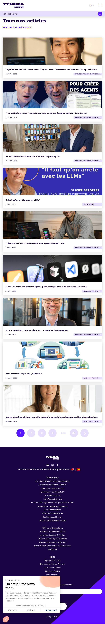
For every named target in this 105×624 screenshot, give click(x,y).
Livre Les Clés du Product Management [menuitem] (52, 481)
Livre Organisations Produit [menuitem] (52, 488)
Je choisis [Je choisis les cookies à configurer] (31, 610)
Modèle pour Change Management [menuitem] (53, 506)
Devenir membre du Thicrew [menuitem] (52, 564)
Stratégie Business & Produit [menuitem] (52, 535)
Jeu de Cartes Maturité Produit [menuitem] (52, 520)
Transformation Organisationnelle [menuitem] (52, 538)
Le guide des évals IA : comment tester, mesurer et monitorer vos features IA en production (51, 69)
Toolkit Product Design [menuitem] (52, 517)
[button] (5, 619)
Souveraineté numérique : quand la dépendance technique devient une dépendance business (51, 417)
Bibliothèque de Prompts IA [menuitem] (52, 492)
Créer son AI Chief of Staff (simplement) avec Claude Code (34, 243)
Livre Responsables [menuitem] (52, 510)
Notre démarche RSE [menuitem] (52, 567)
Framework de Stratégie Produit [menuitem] (52, 485)
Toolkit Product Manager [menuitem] (52, 513)
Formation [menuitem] (52, 549)
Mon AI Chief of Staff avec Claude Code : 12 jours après (32, 156)
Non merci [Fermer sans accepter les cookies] (12, 610)
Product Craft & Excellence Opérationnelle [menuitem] (52, 546)
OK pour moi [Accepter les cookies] (51, 610)
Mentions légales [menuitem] (52, 571)
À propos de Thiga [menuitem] (53, 560)
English (72, 469)
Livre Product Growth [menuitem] (52, 499)
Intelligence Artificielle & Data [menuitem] (52, 531)
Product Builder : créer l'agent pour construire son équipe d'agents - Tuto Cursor (46, 113)
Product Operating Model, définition (23, 373)
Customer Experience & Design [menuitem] (52, 542)
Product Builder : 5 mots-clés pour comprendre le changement (36, 330)
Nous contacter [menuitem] (52, 575)
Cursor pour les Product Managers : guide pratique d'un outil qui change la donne (46, 286)
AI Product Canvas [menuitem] (53, 495)
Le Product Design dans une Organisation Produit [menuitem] (52, 502)
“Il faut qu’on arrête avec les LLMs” (22, 199)
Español (78, 469)
